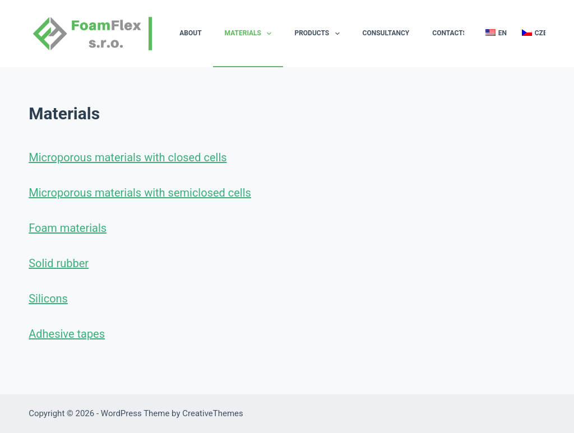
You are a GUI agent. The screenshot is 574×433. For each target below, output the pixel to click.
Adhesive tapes (67, 334)
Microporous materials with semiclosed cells (140, 192)
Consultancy (386, 33)
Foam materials (68, 228)
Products (319, 33)
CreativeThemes (212, 413)
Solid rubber (59, 263)
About (190, 33)
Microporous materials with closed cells (127, 157)
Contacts (449, 33)
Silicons (48, 298)
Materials (250, 33)
